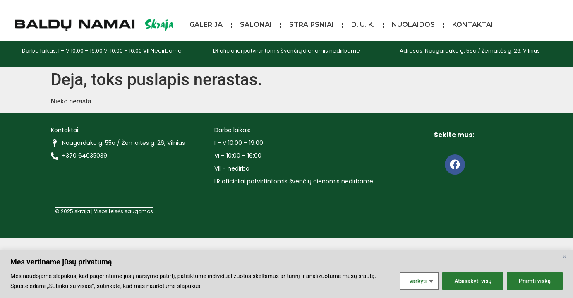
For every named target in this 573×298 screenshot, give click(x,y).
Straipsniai (311, 25)
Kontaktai (472, 25)
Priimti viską (535, 281)
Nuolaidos (413, 25)
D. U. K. (362, 25)
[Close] (564, 257)
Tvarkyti (415, 281)
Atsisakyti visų (472, 281)
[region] (286, 274)
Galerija (206, 25)
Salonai (256, 25)
